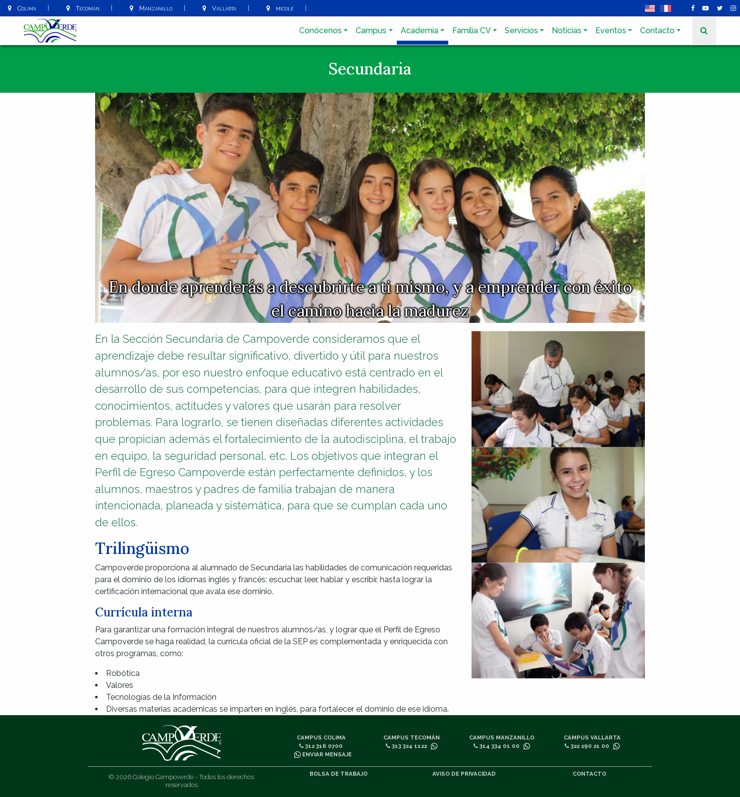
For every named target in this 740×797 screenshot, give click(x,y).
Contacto (657, 30)
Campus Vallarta (592, 737)
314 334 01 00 (497, 745)
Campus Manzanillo (501, 737)
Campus (371, 30)
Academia (419, 30)
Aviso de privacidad (464, 773)
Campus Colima (321, 737)
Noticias (566, 30)
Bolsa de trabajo (339, 773)
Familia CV (471, 30)
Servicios (521, 30)
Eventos (610, 30)
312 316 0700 (321, 745)
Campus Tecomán (411, 737)
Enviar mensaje (323, 754)
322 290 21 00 (587, 745)
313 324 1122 (406, 745)
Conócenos (320, 30)
